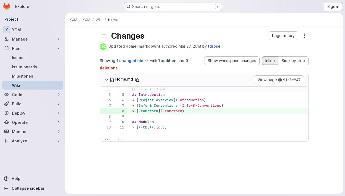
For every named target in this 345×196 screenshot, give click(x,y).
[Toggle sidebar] (104, 36)
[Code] (32, 94)
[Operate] (32, 122)
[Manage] (32, 39)
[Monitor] (32, 131)
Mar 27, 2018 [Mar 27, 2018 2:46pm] (190, 46)
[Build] (32, 103)
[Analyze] (32, 140)
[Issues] (32, 57)
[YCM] (32, 29)
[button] (283, 35)
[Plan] (32, 48)
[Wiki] (32, 85)
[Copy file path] (137, 79)
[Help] (32, 178)
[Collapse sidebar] (32, 188)
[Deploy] (32, 113)
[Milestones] (32, 76)
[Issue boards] (32, 66)
